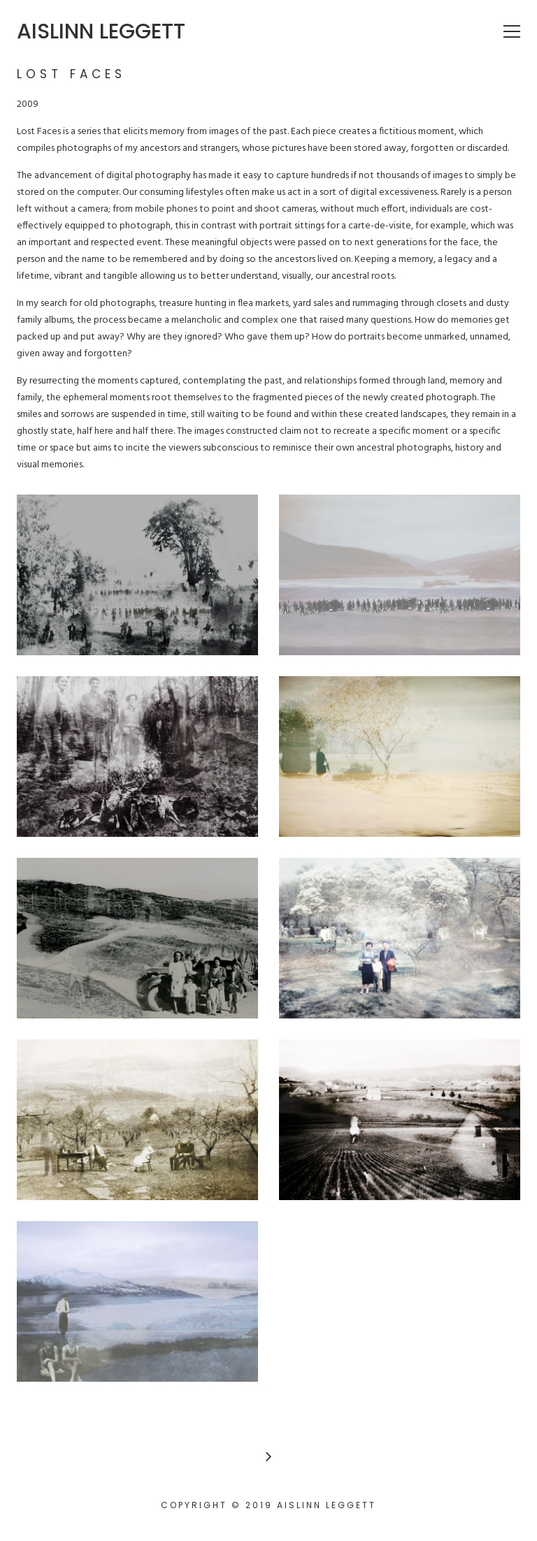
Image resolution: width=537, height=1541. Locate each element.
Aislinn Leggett (101, 31)
